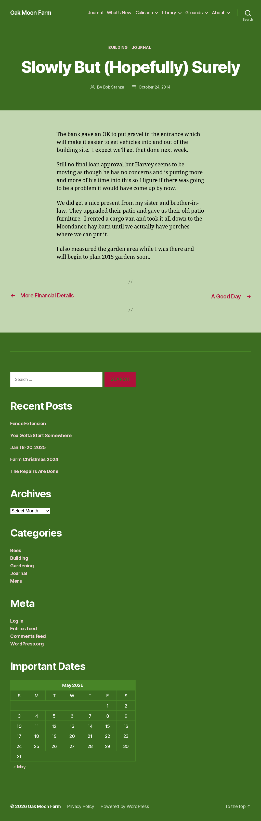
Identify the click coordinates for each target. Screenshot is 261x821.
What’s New (119, 12)
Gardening (22, 566)
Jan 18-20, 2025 (28, 447)
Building (118, 48)
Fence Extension (28, 423)
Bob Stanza (112, 87)
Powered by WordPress (127, 806)
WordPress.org (27, 644)
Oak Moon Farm (32, 13)
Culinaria (144, 12)
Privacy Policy (82, 806)
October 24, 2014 (155, 87)
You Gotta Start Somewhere (40, 435)
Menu (16, 581)
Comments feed (28, 636)
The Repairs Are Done (34, 471)
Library (169, 12)
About (218, 12)
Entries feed (23, 628)
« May (19, 767)
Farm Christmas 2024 (34, 459)
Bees (15, 550)
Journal (95, 12)
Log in (16, 621)
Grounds (194, 12)
